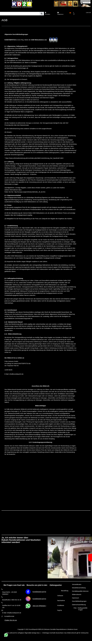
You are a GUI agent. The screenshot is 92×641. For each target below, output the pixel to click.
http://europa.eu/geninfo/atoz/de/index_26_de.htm (29, 192)
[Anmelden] (50, 13)
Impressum (75, 598)
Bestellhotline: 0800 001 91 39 (11, 600)
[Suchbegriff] (19, 13)
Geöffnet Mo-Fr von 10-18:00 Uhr (11, 606)
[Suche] (41, 13)
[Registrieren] (62, 13)
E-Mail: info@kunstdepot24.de (11, 613)
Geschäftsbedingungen (79, 601)
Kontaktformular (9, 616)
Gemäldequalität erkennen (80, 591)
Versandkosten (76, 584)
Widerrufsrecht (76, 594)
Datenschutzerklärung (79, 604)
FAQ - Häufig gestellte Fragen (80, 609)
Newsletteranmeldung (79, 588)
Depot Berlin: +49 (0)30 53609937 (9, 593)
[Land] (70, 12)
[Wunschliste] (78, 13)
